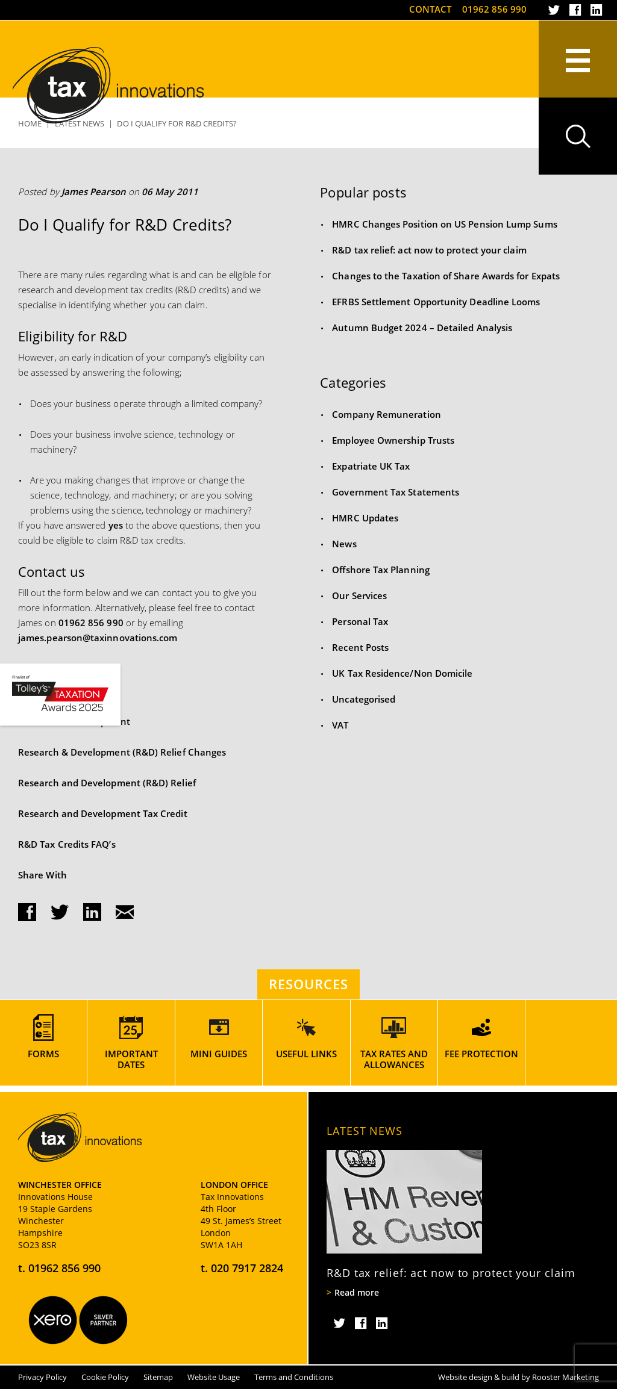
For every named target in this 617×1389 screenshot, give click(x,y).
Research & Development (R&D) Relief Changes (122, 752)
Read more (356, 1292)
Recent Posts (360, 647)
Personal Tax (360, 621)
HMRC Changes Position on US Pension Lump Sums (444, 224)
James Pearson (93, 191)
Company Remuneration (386, 414)
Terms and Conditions (293, 1377)
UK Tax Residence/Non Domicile (402, 673)
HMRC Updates (365, 518)
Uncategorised (363, 699)
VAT (340, 725)
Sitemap (158, 1377)
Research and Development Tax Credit (102, 813)
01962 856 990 (494, 9)
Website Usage (213, 1377)
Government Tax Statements (395, 492)
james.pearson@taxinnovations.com (97, 638)
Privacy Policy (42, 1377)
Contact (430, 9)
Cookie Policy (105, 1377)
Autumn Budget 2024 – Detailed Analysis (422, 328)
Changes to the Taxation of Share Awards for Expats (446, 276)
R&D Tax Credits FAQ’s (67, 844)
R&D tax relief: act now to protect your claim (429, 250)
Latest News (364, 1130)
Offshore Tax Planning (381, 570)
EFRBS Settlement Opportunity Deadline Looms (436, 302)
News (344, 544)
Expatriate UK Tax (371, 466)
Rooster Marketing (565, 1377)
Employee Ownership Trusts (393, 440)
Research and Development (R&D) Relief (107, 783)
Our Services (359, 595)
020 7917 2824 (247, 1268)
